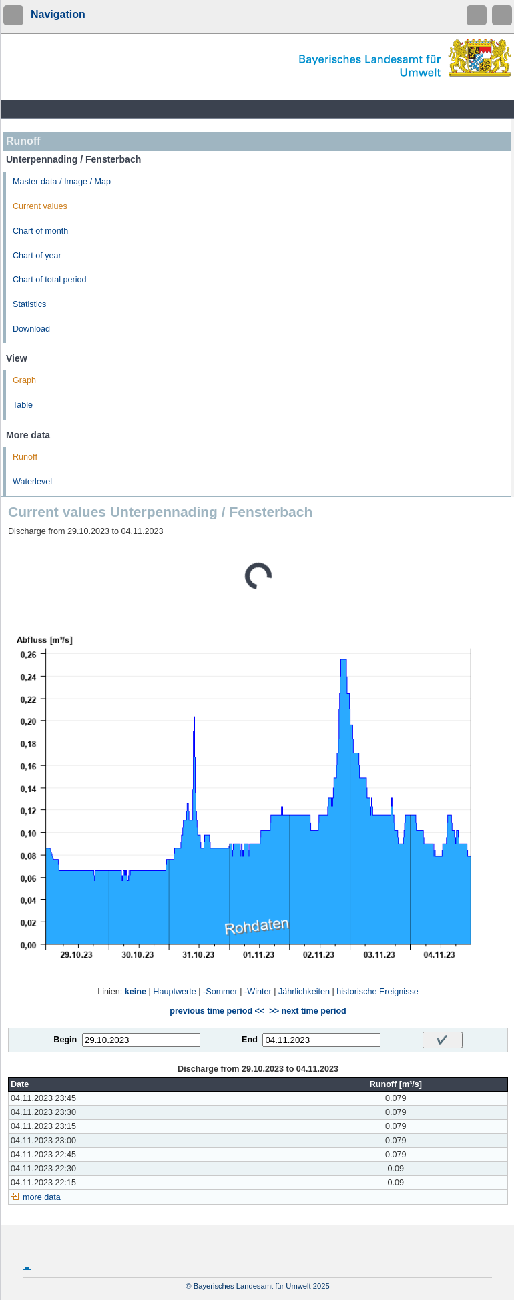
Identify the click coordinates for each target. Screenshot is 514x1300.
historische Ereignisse (377, 991)
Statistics (29, 304)
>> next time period (307, 1011)
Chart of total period (50, 279)
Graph (24, 380)
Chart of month (40, 231)
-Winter (258, 991)
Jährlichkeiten (304, 991)
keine (135, 991)
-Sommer (220, 991)
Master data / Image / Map (62, 181)
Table (23, 405)
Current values (40, 206)
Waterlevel (32, 481)
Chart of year (37, 255)
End (250, 1039)
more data (42, 1197)
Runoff (25, 457)
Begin (65, 1039)
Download (31, 329)
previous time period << (217, 1011)
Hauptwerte (174, 991)
